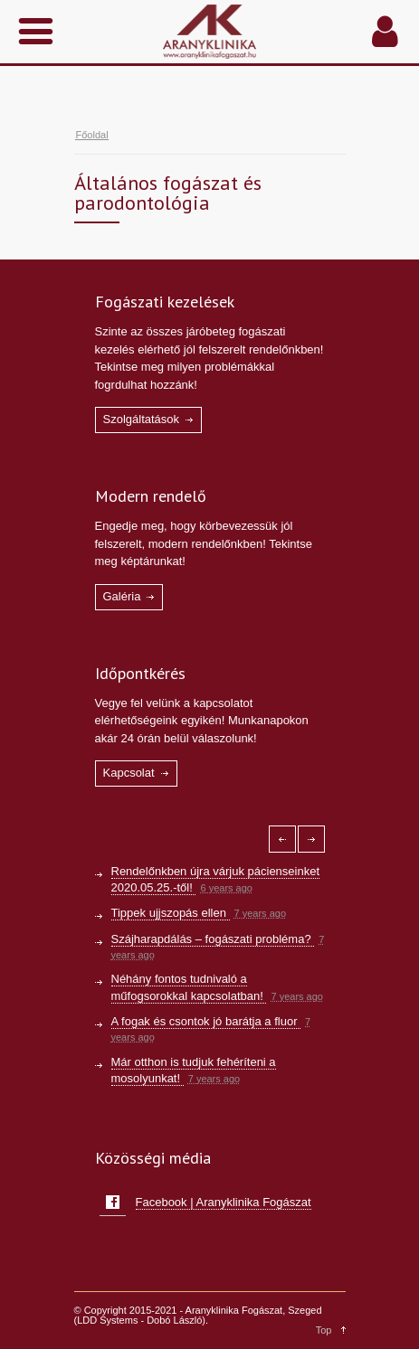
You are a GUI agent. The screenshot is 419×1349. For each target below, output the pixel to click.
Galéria (122, 596)
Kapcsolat (129, 772)
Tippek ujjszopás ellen (170, 913)
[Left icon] (282, 839)
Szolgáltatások (141, 419)
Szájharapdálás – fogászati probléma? (213, 939)
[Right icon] (311, 839)
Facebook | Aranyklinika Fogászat (223, 1202)
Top (324, 1330)
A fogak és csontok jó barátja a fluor (206, 1021)
